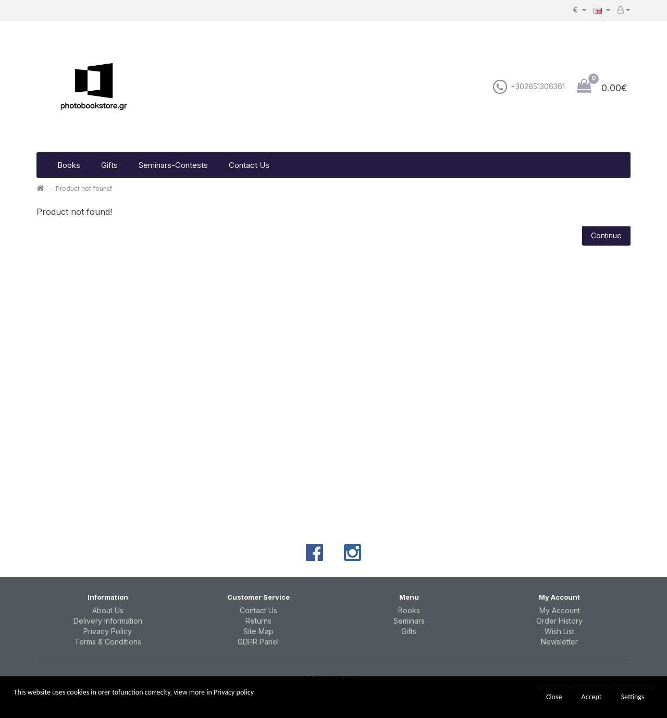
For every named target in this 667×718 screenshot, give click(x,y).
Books (68, 165)
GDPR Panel (258, 641)
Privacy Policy (107, 631)
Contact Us (249, 165)
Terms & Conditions (108, 641)
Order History (559, 620)
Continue (606, 235)
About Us (107, 610)
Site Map (258, 631)
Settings (633, 696)
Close (554, 696)
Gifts (109, 165)
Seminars (409, 620)
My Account (559, 610)
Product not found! (84, 188)
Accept (592, 696)
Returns (258, 620)
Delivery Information (107, 620)
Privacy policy (234, 692)
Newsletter (559, 641)
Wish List (559, 631)
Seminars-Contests (173, 165)
